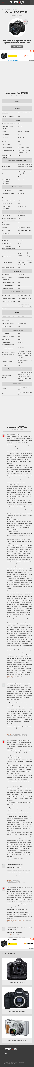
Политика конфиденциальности (12, 1061)
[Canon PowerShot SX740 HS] (17, 1027)
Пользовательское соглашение (9, 1061)
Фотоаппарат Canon (13, 60)
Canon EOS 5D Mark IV (17, 1011)
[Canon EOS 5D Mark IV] (17, 998)
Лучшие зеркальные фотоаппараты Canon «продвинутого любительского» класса (17, 41)
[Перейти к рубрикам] (3, 2)
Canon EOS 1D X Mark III (17, 982)
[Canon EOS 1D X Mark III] (17, 969)
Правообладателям (11, 1063)
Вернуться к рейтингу (17, 46)
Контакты (19, 1059)
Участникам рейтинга (8, 1056)
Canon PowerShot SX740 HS (17, 1040)
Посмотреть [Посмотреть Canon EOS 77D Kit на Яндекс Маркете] (12, 56)
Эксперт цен (17, 2)
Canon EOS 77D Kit (13, 52)
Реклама (5, 1053)
